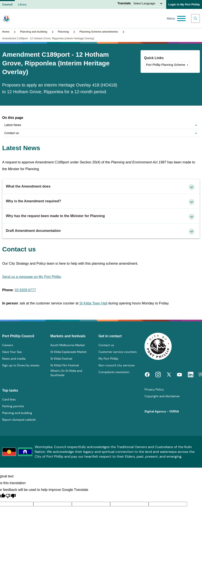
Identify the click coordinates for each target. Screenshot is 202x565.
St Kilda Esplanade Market (68, 352)
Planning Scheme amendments (98, 31)
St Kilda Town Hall (93, 303)
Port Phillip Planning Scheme (165, 64)
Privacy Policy (154, 389)
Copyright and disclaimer (162, 396)
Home (5, 31)
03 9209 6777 (25, 290)
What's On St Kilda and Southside (66, 373)
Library (22, 4)
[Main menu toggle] (176, 18)
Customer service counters (118, 352)
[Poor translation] (10, 496)
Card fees (9, 399)
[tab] (101, 186)
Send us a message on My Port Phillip (31, 277)
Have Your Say (12, 352)
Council (7, 4)
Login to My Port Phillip (184, 4)
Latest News (101, 125)
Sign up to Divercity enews (20, 365)
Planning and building (33, 31)
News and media (13, 359)
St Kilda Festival (61, 359)
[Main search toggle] (195, 18)
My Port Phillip (108, 359)
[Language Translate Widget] (148, 3)
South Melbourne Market (67, 345)
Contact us (101, 133)
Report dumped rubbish (19, 420)
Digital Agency (155, 411)
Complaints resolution (114, 372)
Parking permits (13, 406)
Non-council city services (117, 365)
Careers (7, 345)
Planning (63, 31)
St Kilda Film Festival (64, 365)
